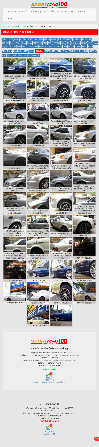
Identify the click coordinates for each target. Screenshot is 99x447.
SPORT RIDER (50, 51)
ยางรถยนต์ (70, 12)
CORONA (5, 43)
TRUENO (72, 51)
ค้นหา (11, 18)
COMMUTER (67, 39)
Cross (24, 43)
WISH (14, 55)
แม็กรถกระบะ (57, 12)
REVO (90, 47)
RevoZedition (17, 51)
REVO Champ (7, 51)
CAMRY (30, 39)
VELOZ (85, 51)
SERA (26, 51)
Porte (65, 47)
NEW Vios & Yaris (45, 47)
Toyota (65, 51)
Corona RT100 (15, 43)
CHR (59, 39)
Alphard (4, 39)
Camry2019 (39, 39)
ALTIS (11, 39)
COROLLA (77, 39)
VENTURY (93, 51)
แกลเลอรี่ (81, 12)
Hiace (63, 43)
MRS (24, 47)
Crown (29, 43)
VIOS (9, 55)
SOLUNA (39, 51)
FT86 (45, 43)
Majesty (4, 47)
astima (16, 39)
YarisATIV (27, 55)
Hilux (68, 43)
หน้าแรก (12, 12)
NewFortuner (57, 47)
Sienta (31, 51)
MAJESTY (12, 47)
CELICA (47, 39)
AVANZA (23, 39)
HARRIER (56, 43)
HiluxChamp (75, 43)
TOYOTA (24, 26)
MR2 (18, 47)
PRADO (71, 47)
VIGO (4, 55)
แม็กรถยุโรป (23, 12)
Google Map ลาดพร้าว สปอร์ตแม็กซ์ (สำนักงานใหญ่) (49, 378)
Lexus (96, 43)
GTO (49, 43)
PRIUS (84, 47)
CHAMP (54, 39)
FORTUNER (37, 43)
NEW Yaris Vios (32, 47)
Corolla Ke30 (86, 39)
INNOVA (84, 43)
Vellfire (79, 51)
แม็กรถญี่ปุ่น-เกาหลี (40, 12)
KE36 (90, 43)
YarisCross (35, 55)
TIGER (59, 51)
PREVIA (78, 47)
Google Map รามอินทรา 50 (49, 430)
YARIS (20, 55)
